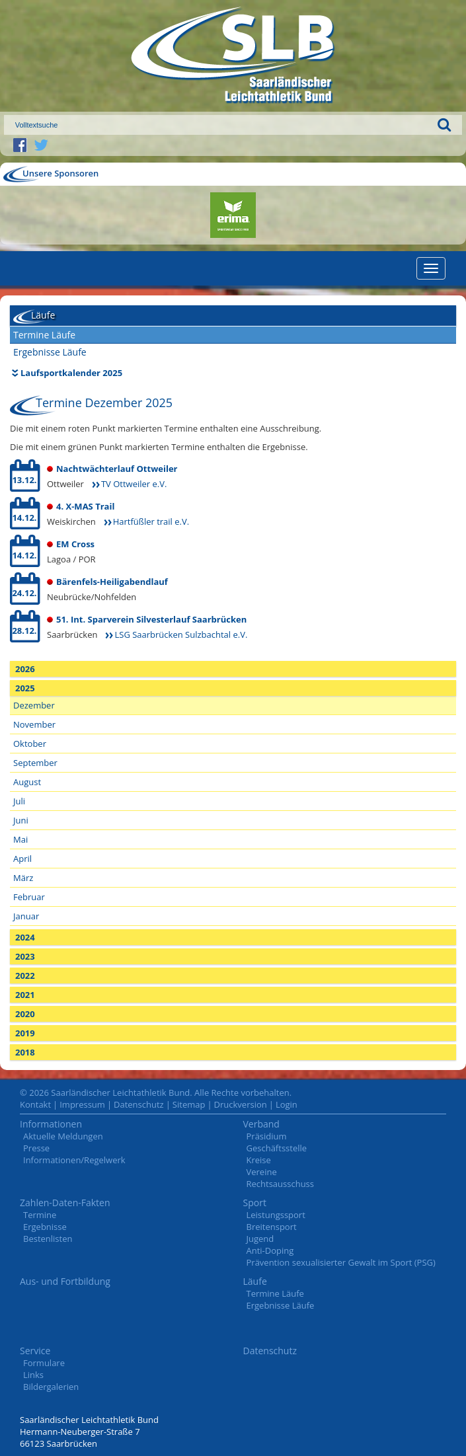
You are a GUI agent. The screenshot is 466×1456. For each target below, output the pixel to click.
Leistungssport (276, 1215)
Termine (39, 1215)
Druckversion (240, 1104)
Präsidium (267, 1136)
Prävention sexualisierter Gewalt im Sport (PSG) (341, 1262)
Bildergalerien (51, 1387)
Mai (20, 839)
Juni (20, 820)
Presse (36, 1148)
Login (286, 1104)
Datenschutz (139, 1104)
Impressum (82, 1104)
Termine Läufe (44, 334)
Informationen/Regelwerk (74, 1160)
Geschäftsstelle (277, 1148)
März (23, 878)
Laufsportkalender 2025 (71, 373)
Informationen (51, 1124)
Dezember (34, 705)
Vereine (262, 1172)
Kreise (259, 1160)
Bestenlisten (47, 1239)
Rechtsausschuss (281, 1184)
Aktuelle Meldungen (63, 1136)
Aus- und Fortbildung (65, 1281)
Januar (26, 916)
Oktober (29, 743)
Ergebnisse (45, 1227)
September (35, 763)
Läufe (255, 1281)
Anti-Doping (270, 1250)
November (34, 724)
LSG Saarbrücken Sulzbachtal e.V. (180, 634)
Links (33, 1375)
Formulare (44, 1363)
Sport (254, 1202)
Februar (29, 897)
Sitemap (189, 1104)
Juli (19, 801)
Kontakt (35, 1104)
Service (35, 1350)
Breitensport (272, 1227)
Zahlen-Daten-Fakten (65, 1202)
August (27, 782)
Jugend (260, 1239)
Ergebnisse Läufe (50, 352)
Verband (261, 1124)
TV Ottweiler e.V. (134, 484)
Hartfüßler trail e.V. (151, 521)
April (22, 858)
